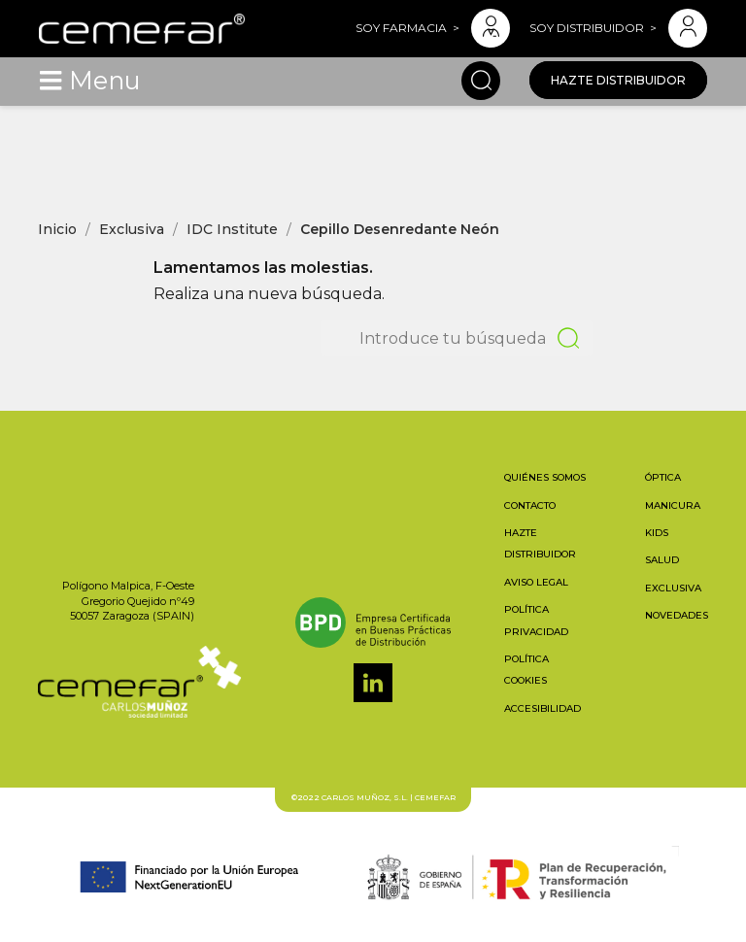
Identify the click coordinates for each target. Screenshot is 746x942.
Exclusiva (673, 588)
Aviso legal (536, 582)
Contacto (530, 505)
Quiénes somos (545, 477)
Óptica (663, 477)
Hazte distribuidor (618, 80)
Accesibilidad (542, 708)
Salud (662, 560)
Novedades (676, 615)
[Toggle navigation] (90, 80)
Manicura (672, 505)
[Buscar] (457, 338)
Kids (656, 532)
